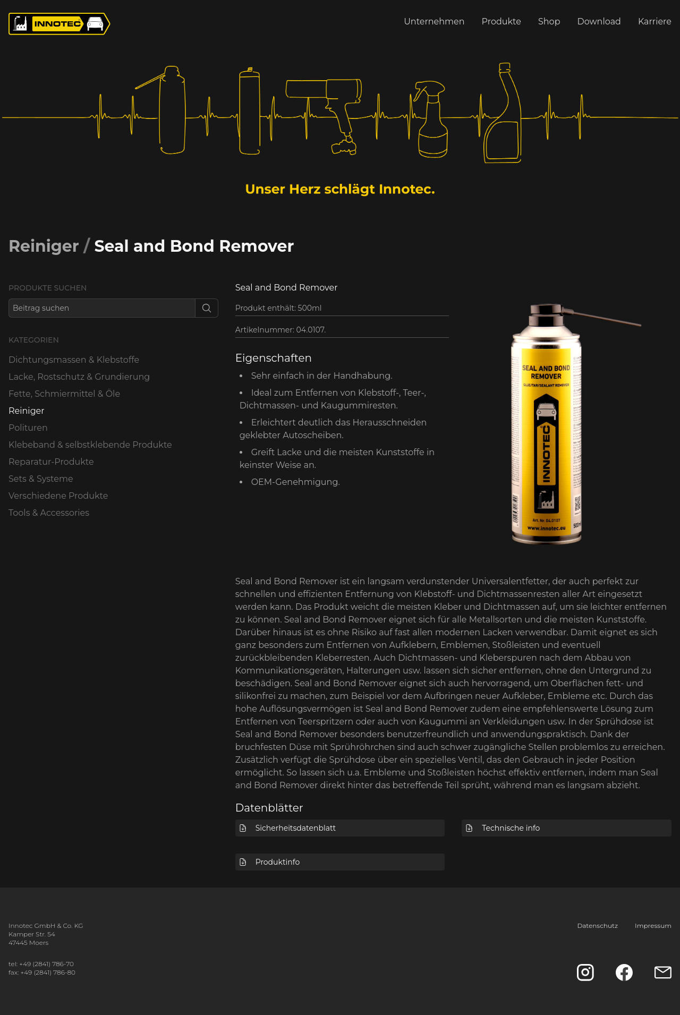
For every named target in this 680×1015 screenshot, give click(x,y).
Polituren (28, 428)
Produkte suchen (47, 288)
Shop (549, 21)
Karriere (655, 21)
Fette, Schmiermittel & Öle (64, 394)
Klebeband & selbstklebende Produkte (90, 445)
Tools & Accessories (48, 513)
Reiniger (43, 246)
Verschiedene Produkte (58, 496)
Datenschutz (597, 925)
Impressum (653, 925)
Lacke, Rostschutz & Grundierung (79, 377)
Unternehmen (434, 21)
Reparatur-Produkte (51, 462)
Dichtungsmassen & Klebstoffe (73, 360)
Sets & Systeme (40, 479)
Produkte (501, 21)
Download (599, 21)
